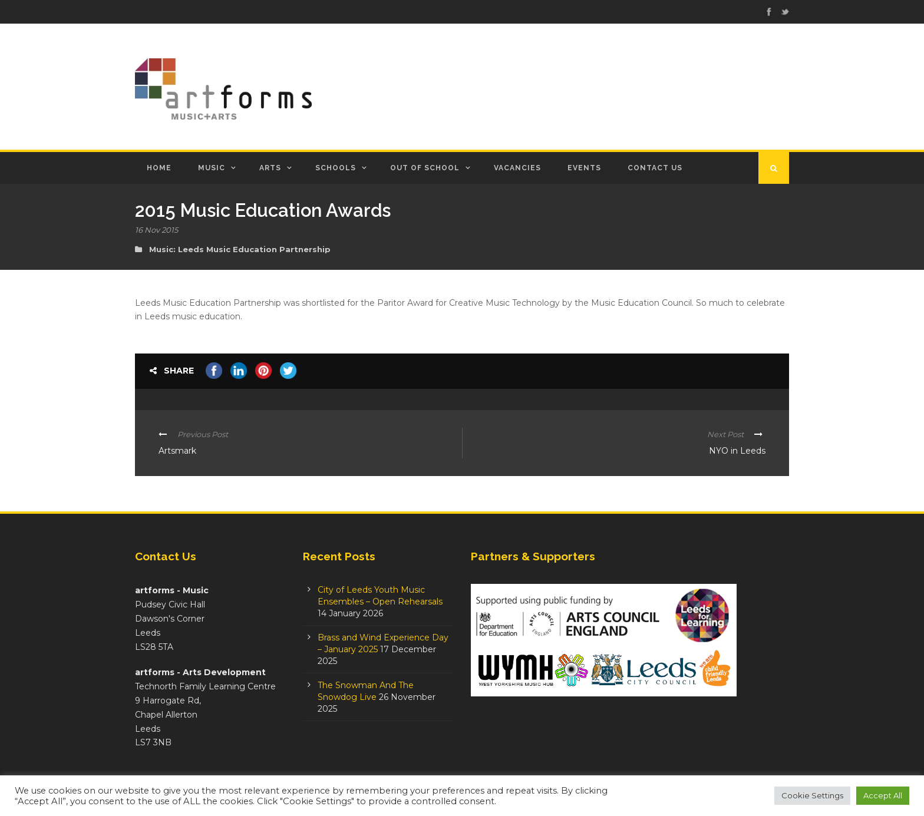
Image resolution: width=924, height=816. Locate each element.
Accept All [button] (882, 795)
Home (159, 168)
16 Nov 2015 (156, 229)
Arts (270, 168)
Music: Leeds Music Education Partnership (240, 249)
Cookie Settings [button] (812, 795)
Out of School (425, 168)
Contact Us (655, 168)
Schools (335, 168)
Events (584, 168)
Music (211, 168)
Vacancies (517, 168)
